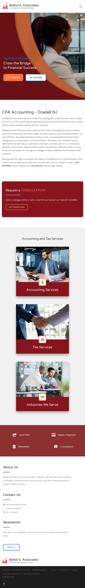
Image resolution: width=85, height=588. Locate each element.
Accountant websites (10, 574)
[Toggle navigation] (81, 6)
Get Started (13, 77)
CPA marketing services (28, 574)
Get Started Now (17, 207)
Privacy (54, 570)
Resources (64, 570)
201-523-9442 (35, 77)
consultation (36, 165)
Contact (75, 570)
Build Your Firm (8, 577)
